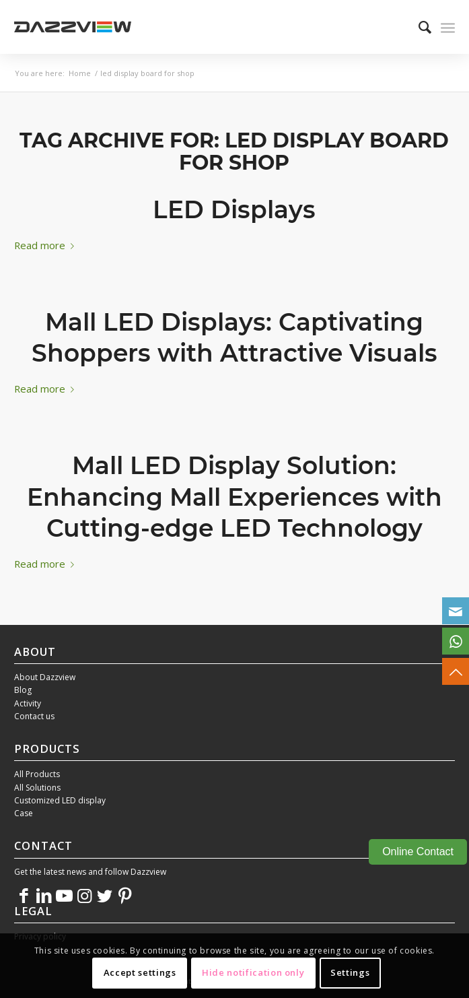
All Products (37, 774)
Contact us (34, 716)
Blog (23, 690)
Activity (27, 703)
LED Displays (234, 209)
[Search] (418, 27)
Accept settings (140, 972)
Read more (46, 245)
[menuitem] (418, 27)
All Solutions (37, 787)
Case (23, 813)
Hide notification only (253, 972)
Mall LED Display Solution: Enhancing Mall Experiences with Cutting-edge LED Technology (234, 497)
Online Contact (418, 851)
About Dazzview (44, 677)
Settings (349, 972)
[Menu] (448, 27)
